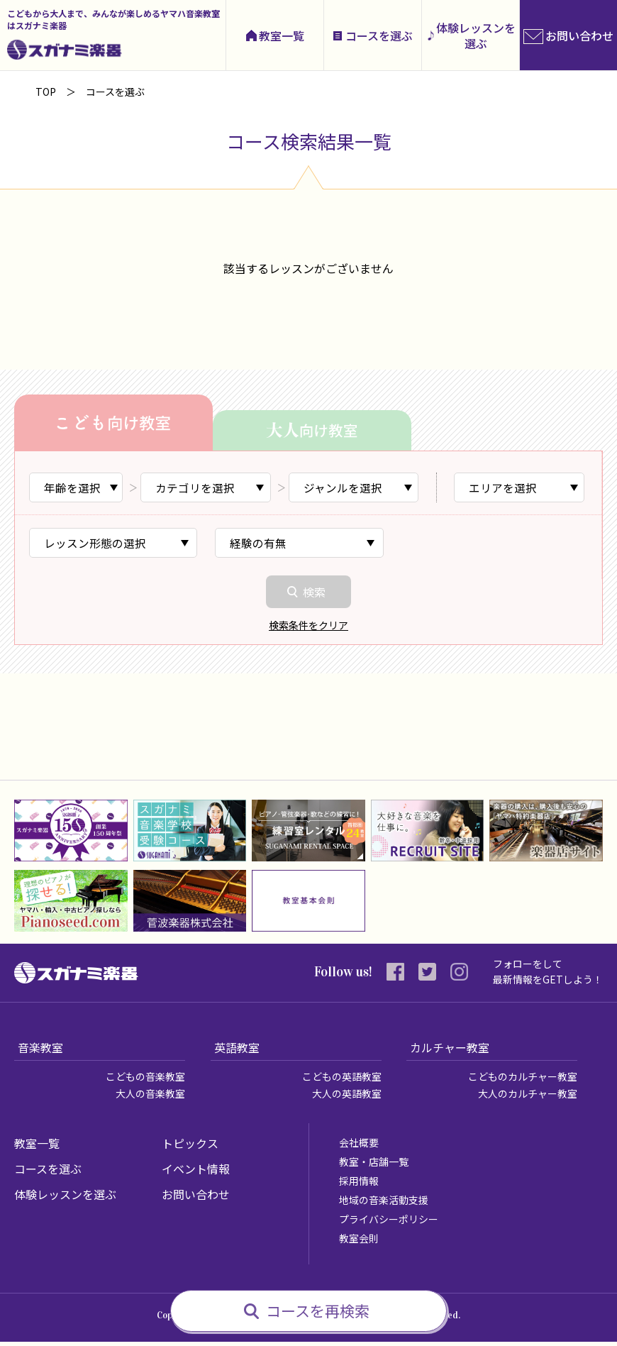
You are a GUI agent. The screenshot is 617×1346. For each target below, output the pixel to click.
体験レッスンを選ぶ (476, 35)
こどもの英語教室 (342, 1081)
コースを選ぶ (379, 35)
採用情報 (359, 1185)
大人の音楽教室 (150, 1098)
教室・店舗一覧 (373, 1166)
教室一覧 (281, 35)
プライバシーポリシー (388, 1223)
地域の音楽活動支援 (383, 1204)
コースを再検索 (317, 1310)
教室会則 (359, 1242)
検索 (314, 595)
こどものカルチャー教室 (522, 1081)
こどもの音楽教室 (145, 1081)
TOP (45, 91)
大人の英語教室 (347, 1098)
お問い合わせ (196, 1198)
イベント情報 (196, 1172)
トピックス (190, 1147)
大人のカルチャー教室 (527, 1098)
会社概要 (359, 1147)
